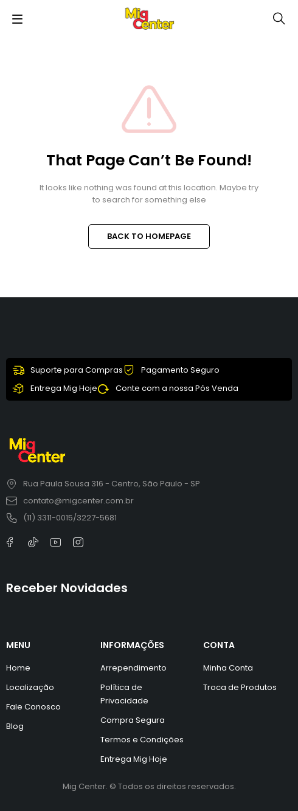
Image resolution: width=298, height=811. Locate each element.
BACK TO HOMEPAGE (149, 236)
